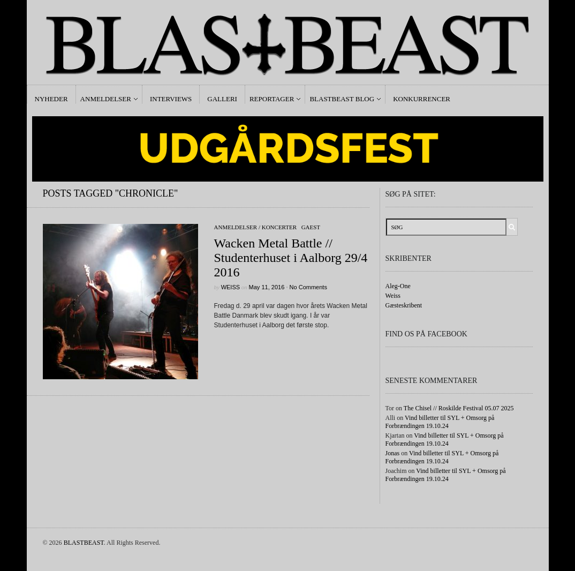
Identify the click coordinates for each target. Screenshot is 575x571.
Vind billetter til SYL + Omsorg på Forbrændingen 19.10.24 (440, 422)
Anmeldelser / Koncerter (255, 227)
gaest (310, 227)
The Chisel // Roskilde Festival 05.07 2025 (459, 408)
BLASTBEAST (84, 542)
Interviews (171, 99)
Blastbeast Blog (341, 99)
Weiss (230, 287)
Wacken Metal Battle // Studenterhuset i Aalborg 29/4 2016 (291, 257)
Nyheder (51, 99)
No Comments (308, 287)
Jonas (392, 453)
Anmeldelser (105, 99)
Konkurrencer (421, 99)
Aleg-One (398, 286)
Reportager (271, 99)
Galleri (222, 99)
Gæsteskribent (403, 305)
